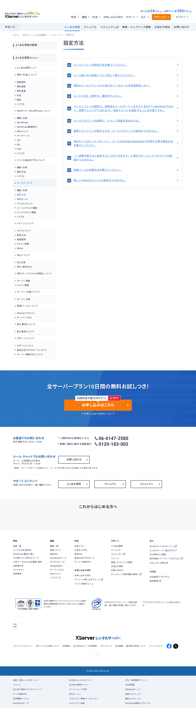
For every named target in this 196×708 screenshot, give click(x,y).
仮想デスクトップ (133, 694)
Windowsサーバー (133, 689)
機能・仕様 (22, 118)
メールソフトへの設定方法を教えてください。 (126, 65)
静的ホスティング (133, 699)
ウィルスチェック (25, 203)
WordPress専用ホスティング (138, 703)
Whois (20, 248)
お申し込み (160, 16)
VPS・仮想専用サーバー (136, 680)
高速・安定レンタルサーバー (26, 680)
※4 (190, 11)
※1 (40, 13)
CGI (19, 140)
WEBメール (22, 199)
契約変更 (21, 91)
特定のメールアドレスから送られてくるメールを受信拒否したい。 (126, 85)
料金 (19, 95)
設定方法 (21, 172)
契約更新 (21, 86)
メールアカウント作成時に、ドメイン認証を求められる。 (126, 120)
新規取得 (21, 239)
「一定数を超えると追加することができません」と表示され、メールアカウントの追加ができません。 (126, 157)
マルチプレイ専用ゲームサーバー (83, 699)
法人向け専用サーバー (79, 685)
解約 (19, 100)
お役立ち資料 (162, 27)
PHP (19, 149)
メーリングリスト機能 (27, 208)
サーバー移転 (23, 281)
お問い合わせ (181, 27)
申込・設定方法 (24, 267)
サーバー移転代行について (30, 354)
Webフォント (23, 131)
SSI (18, 144)
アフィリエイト (156, 646)
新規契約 (21, 82)
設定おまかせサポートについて (32, 350)
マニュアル (90, 27)
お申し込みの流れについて (99, 413)
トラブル (21, 104)
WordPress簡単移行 (27, 127)
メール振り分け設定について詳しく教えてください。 (126, 75)
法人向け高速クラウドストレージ (27, 689)
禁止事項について (25, 331)
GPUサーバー (75, 694)
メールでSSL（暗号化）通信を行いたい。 (126, 96)
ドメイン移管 (23, 244)
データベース (23, 136)
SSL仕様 (21, 262)
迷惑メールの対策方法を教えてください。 (126, 170)
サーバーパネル (24, 317)
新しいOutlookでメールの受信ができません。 (126, 180)
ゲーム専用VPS (20, 694)
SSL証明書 (129, 685)
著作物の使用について (136, 646)
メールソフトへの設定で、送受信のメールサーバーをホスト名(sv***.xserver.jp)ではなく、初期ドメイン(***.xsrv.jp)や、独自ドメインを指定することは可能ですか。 (126, 108)
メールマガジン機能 (26, 212)
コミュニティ (108, 27)
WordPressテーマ (21, 703)
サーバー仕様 (23, 299)
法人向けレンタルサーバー (81, 680)
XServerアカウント (26, 313)
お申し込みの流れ (113, 17)
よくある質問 (72, 27)
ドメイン (17, 685)
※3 (160, 11)
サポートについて (25, 345)
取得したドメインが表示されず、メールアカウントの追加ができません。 (126, 131)
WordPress (22, 122)
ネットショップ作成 (78, 689)
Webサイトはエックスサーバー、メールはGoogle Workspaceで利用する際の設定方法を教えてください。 (126, 143)
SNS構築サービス (21, 699)
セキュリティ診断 (77, 703)
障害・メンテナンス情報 (136, 27)
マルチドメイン (24, 230)
